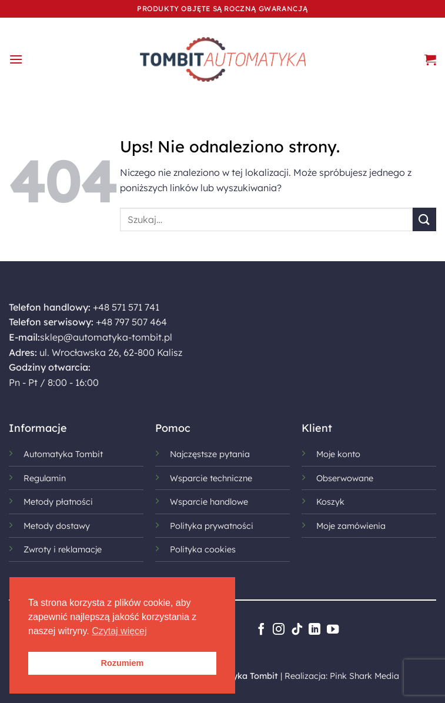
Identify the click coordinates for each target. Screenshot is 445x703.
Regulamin (45, 478)
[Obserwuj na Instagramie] (279, 630)
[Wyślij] (424, 219)
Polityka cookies (203, 549)
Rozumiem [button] (122, 663)
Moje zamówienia (351, 526)
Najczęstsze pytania (210, 454)
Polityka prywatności (211, 526)
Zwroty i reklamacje (63, 549)
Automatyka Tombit (63, 454)
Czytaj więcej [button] (119, 631)
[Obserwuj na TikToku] (296, 630)
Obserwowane (344, 478)
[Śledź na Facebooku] (260, 630)
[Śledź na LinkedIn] (314, 630)
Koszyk (330, 502)
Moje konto (338, 454)
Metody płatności (58, 502)
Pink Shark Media (364, 676)
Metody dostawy (57, 526)
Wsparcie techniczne (211, 478)
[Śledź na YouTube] (332, 630)
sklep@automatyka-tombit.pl (106, 337)
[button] (16, 59)
